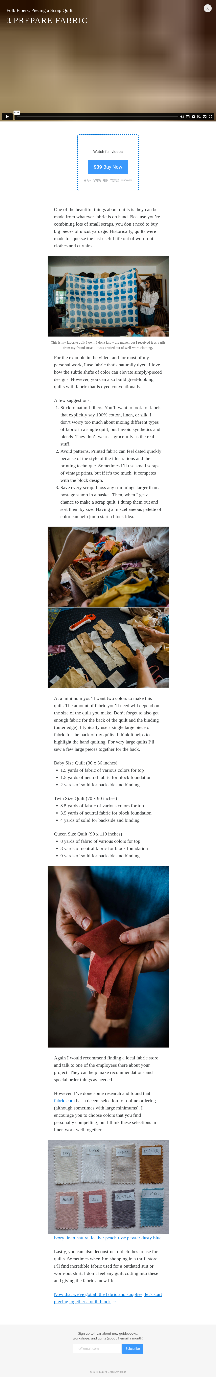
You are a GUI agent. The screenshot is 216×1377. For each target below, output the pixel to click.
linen (70, 1237)
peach (111, 1237)
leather (97, 1237)
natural (83, 1237)
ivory (59, 1237)
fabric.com (64, 1100)
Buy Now (108, 167)
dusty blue (151, 1237)
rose (122, 1237)
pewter (133, 1237)
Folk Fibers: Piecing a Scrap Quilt (39, 10)
